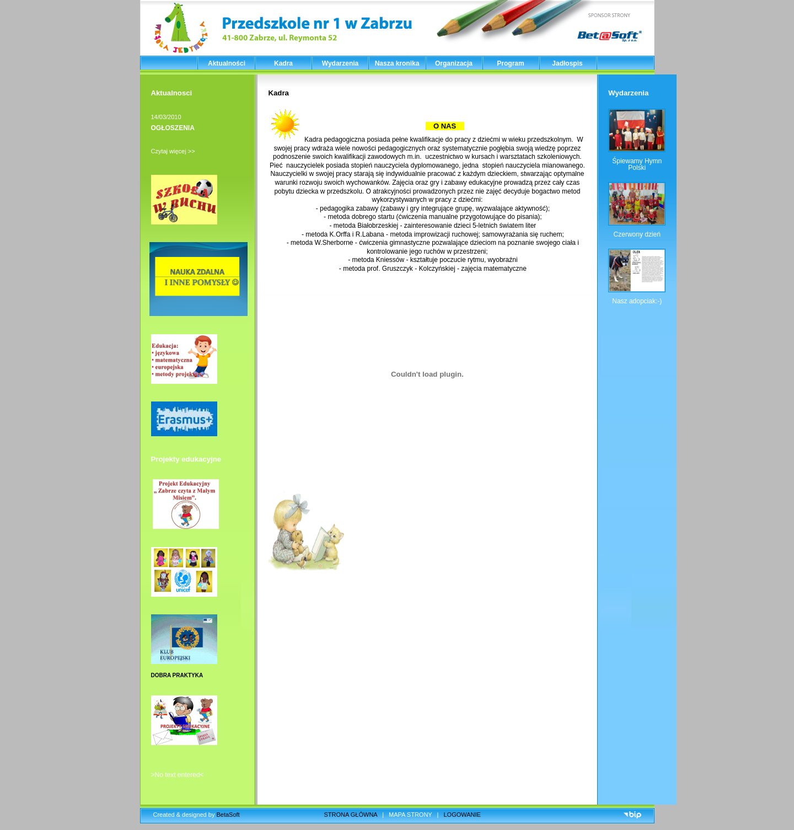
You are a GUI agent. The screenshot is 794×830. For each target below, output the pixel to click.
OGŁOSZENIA (173, 128)
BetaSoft (227, 814)
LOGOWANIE (462, 814)
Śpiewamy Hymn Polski (637, 164)
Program (510, 63)
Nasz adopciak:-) (637, 301)
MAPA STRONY (410, 814)
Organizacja (454, 63)
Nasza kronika (397, 63)
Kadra (283, 63)
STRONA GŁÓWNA (351, 814)
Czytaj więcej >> (173, 151)
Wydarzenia (340, 63)
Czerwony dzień (637, 234)
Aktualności (226, 63)
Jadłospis (567, 63)
